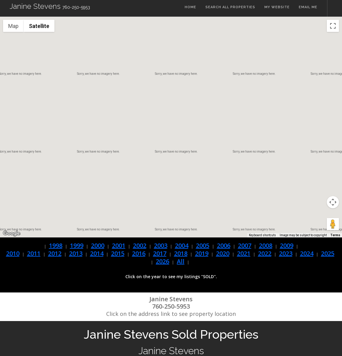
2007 (244, 245)
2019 (201, 253)
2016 (138, 253)
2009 (286, 245)
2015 (117, 253)
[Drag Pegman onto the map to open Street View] (333, 224)
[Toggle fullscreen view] (333, 26)
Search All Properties (229, 8)
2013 (75, 253)
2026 (162, 261)
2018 (180, 253)
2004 (181, 245)
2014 (96, 253)
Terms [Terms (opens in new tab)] (335, 235)
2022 (264, 253)
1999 (76, 245)
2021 (243, 253)
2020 (222, 253)
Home (188, 8)
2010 (12, 253)
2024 (306, 253)
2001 (118, 245)
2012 (54, 253)
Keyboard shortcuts (262, 235)
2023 (285, 253)
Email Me (308, 8)
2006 (223, 245)
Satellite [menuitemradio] (39, 26)
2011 (33, 253)
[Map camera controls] (333, 202)
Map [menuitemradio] (13, 26)
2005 (202, 245)
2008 (265, 245)
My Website (276, 8)
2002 (139, 245)
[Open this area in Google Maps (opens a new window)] (12, 233)
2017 (159, 253)
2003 (160, 245)
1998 (55, 245)
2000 (97, 245)
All (180, 261)
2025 (327, 253)
